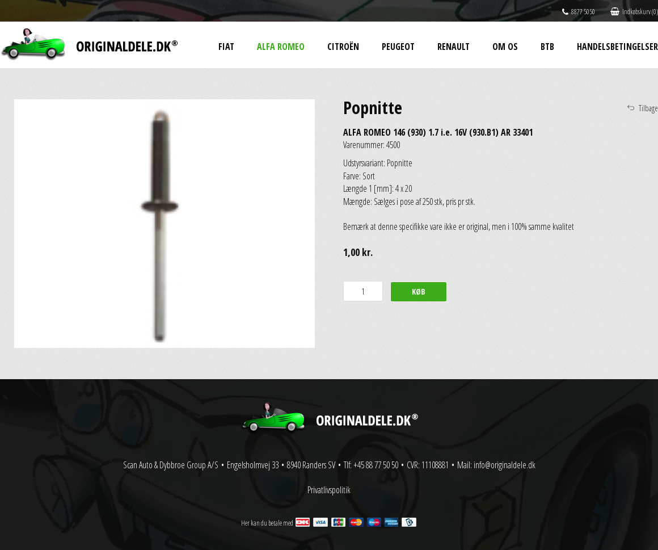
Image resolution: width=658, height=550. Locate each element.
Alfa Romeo (281, 46)
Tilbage (648, 108)
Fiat (226, 46)
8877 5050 (578, 11)
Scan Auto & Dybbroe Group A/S (170, 465)
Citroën (343, 46)
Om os (505, 46)
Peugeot (398, 46)
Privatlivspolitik (329, 490)
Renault (453, 46)
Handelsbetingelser (617, 46)
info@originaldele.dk (504, 465)
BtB (547, 46)
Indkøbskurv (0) (634, 11)
